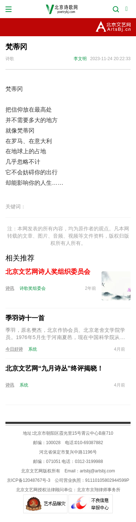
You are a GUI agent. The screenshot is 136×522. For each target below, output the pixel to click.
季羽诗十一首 (25, 318)
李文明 (80, 58)
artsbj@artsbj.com (97, 470)
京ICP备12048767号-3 (28, 480)
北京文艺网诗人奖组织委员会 (47, 271)
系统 (32, 349)
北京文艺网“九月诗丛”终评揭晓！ (54, 368)
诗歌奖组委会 (33, 288)
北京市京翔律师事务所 (98, 489)
